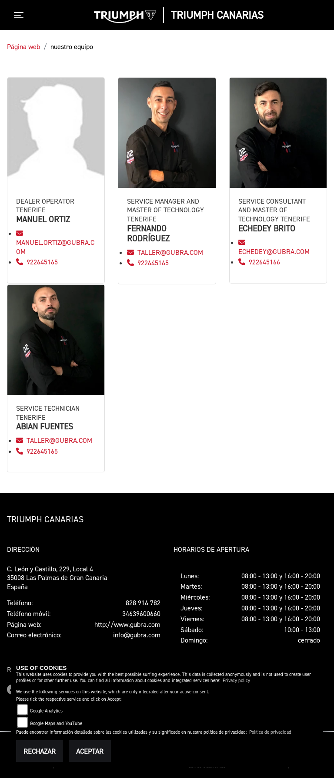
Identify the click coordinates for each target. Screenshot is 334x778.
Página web (23, 46)
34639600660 (141, 613)
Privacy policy (236, 680)
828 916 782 (143, 602)
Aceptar (90, 751)
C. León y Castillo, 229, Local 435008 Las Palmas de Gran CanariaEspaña (57, 577)
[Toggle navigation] (20, 15)
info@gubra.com (136, 634)
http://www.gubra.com (127, 624)
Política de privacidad (270, 732)
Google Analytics (46, 711)
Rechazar (39, 751)
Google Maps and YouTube (56, 723)
